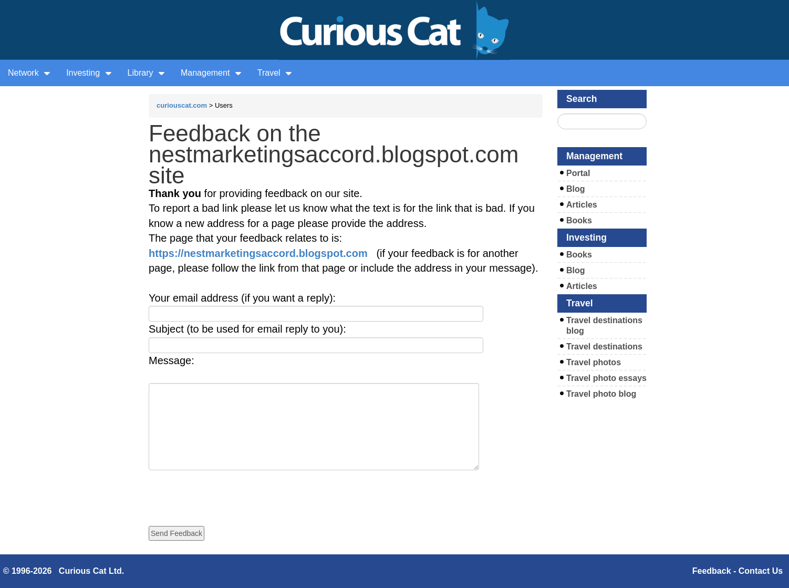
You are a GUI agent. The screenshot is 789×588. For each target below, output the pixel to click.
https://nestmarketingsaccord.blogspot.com (258, 253)
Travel (274, 72)
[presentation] (228, 490)
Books (579, 220)
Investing (88, 72)
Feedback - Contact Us (737, 570)
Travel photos (593, 362)
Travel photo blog (601, 393)
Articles (581, 204)
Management (211, 72)
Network (29, 72)
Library (146, 72)
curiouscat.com (182, 105)
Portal (578, 173)
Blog (575, 188)
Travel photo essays (606, 378)
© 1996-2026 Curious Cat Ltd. (63, 570)
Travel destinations (604, 346)
